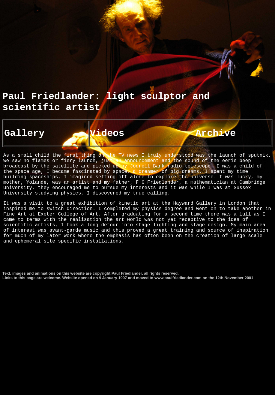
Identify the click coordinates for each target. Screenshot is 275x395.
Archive (216, 148)
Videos (107, 148)
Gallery (24, 148)
